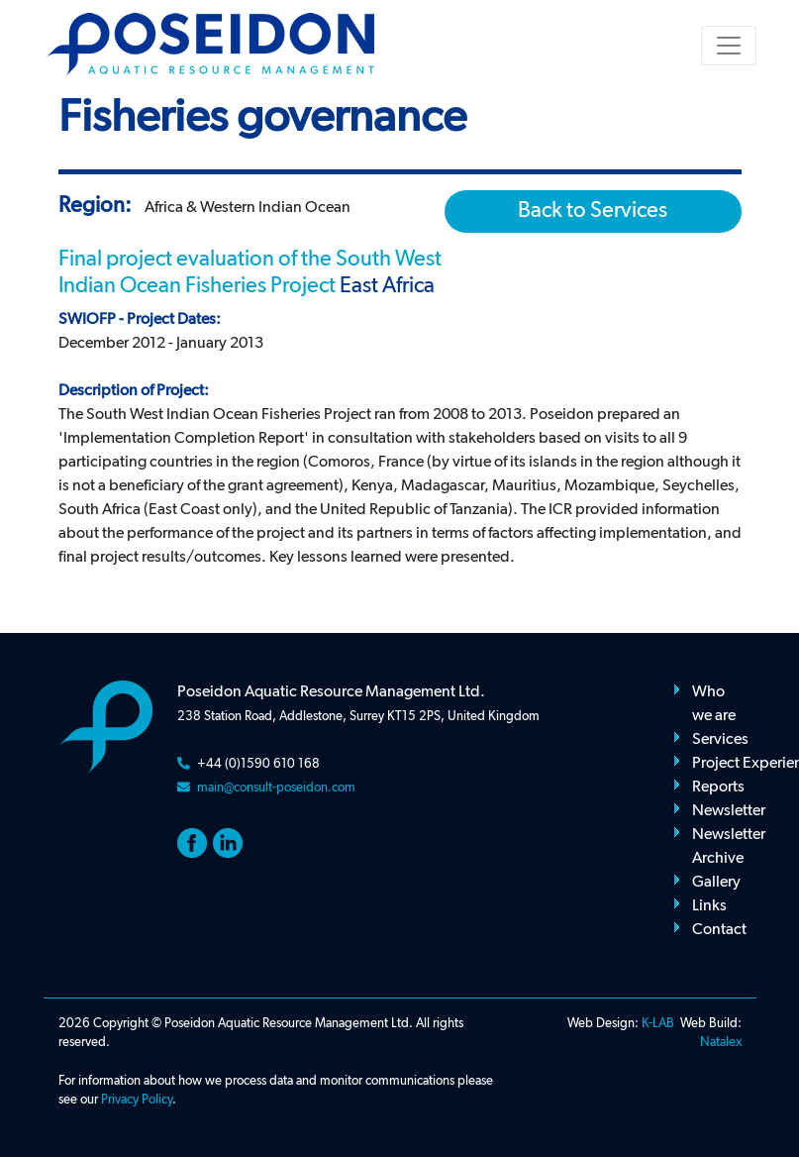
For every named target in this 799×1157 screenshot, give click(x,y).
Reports (718, 787)
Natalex (721, 1042)
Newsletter (728, 811)
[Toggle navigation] (728, 45)
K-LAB (658, 1023)
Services (720, 740)
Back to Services (592, 211)
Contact (719, 930)
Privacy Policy (136, 1100)
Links (709, 906)
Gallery (716, 883)
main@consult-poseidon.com (276, 788)
